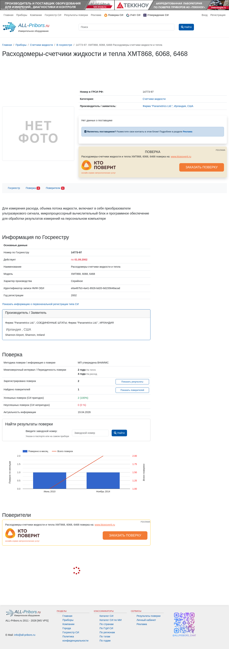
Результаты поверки (76, 15)
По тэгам (104, 636)
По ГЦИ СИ (106, 628)
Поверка (33, 188)
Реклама (96, 15)
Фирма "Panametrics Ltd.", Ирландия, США (168, 106)
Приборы (21, 15)
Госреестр (14, 188)
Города (66, 628)
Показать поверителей (132, 390)
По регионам (107, 632)
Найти (119, 432)
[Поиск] (126, 27)
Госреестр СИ (53, 15)
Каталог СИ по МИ (110, 620)
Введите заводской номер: (41, 431)
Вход (205, 15)
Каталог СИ (106, 615)
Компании (36, 15)
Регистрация (217, 15)
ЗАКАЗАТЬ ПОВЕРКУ (202, 167)
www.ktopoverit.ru (181, 156)
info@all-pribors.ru (24, 634)
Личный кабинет (146, 620)
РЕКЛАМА (220, 150)
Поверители (55, 188)
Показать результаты (132, 381)
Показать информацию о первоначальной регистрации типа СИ (40, 304)
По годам (104, 640)
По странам (106, 624)
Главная (8, 15)
